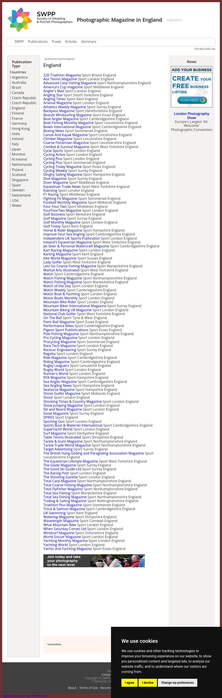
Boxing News (53, 130)
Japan (16, 149)
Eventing (50, 190)
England (18, 108)
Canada (18, 93)
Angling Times (54, 99)
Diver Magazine (55, 182)
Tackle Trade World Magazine (67, 445)
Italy (15, 144)
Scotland (19, 175)
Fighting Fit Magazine (60, 198)
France (17, 118)
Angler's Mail (53, 91)
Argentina (20, 77)
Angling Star (53, 95)
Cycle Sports (53, 150)
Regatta (49, 353)
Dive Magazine (55, 178)
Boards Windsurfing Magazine (67, 115)
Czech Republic (24, 98)
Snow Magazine (56, 413)
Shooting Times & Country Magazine (72, 401)
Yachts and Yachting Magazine (67, 548)
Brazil (16, 87)
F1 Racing (51, 194)
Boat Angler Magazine (60, 118)
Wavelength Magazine (61, 520)
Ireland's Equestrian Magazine (67, 242)
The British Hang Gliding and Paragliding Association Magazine (93, 453)
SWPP (19, 42)
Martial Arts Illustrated (61, 270)
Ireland (17, 139)
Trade (56, 42)
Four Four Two (55, 206)
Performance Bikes (58, 325)
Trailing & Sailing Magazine (64, 500)
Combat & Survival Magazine (66, 146)
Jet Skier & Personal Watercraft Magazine (76, 246)
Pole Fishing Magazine (61, 333)
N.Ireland (19, 159)
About (72, 688)
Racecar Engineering (59, 349)
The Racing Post (56, 473)
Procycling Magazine (59, 341)
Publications (38, 42)
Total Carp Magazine (59, 481)
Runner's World (55, 373)
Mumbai (18, 154)
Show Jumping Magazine (63, 405)
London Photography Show (191, 115)
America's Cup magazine (63, 87)
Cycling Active (54, 154)
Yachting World (55, 544)
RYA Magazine (54, 377)
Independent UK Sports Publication (71, 238)
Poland (17, 170)
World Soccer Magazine (62, 536)
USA (15, 200)
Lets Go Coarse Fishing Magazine (69, 266)
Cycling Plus (52, 158)
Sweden (18, 190)
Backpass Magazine (59, 110)
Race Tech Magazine (59, 345)
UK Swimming (54, 513)
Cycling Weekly (55, 170)
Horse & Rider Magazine (62, 230)
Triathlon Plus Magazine (62, 505)
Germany (19, 123)
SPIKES (48, 417)
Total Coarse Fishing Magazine (67, 485)
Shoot (48, 397)
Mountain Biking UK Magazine (67, 310)
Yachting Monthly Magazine (65, 540)
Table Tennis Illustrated (62, 437)
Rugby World (53, 369)
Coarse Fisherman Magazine (66, 142)
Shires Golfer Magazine (61, 393)
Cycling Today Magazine (62, 166)
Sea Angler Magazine (60, 381)
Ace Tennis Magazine (60, 79)
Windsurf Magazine (58, 532)
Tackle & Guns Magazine (63, 441)
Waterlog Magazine (58, 516)
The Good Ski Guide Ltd (62, 469)
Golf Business (54, 214)
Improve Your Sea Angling (64, 234)
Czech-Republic (24, 103)
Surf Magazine (54, 433)
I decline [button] (147, 682)
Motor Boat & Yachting (61, 294)
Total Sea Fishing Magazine (65, 497)
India (16, 134)
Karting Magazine (57, 254)
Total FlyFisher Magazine (63, 489)
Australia (19, 82)
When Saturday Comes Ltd (64, 528)
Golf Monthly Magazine (62, 222)
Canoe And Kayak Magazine (65, 134)
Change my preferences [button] (177, 682)
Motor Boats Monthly (60, 298)
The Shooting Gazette (60, 477)
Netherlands (22, 164)
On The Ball (52, 317)
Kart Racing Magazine (60, 250)
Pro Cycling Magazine (60, 337)
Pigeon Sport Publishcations (65, 329)
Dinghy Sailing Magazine (62, 174)
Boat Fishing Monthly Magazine (68, 122)
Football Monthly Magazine (65, 202)
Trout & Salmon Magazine (64, 508)
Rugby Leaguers (56, 365)
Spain (16, 185)
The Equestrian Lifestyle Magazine (70, 461)
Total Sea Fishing (56, 493)
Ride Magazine (55, 357)
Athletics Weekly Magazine (64, 107)
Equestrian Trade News (62, 186)
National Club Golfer (59, 313)
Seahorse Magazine (59, 389)
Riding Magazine (56, 361)
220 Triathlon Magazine (62, 75)
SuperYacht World (57, 429)
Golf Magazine (54, 218)
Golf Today (52, 226)
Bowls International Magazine (67, 126)
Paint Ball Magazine (59, 321)
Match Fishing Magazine (62, 278)
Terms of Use (88, 688)
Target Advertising (58, 449)
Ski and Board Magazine (62, 409)
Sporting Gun (54, 421)
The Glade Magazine (59, 465)
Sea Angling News (57, 385)
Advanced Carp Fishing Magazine (69, 83)
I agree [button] (129, 682)
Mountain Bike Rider (59, 302)
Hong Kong (21, 129)
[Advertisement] (94, 601)
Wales (16, 205)
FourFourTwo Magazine (62, 210)
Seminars (88, 42)
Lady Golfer (52, 262)
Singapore (20, 180)
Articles (71, 42)
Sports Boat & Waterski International (72, 425)
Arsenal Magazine (57, 102)
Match (48, 274)
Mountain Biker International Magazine (74, 305)
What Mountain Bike (59, 524)
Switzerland (21, 195)
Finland (18, 113)
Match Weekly (54, 290)
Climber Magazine (57, 138)
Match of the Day (57, 286)
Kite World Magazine (60, 258)
